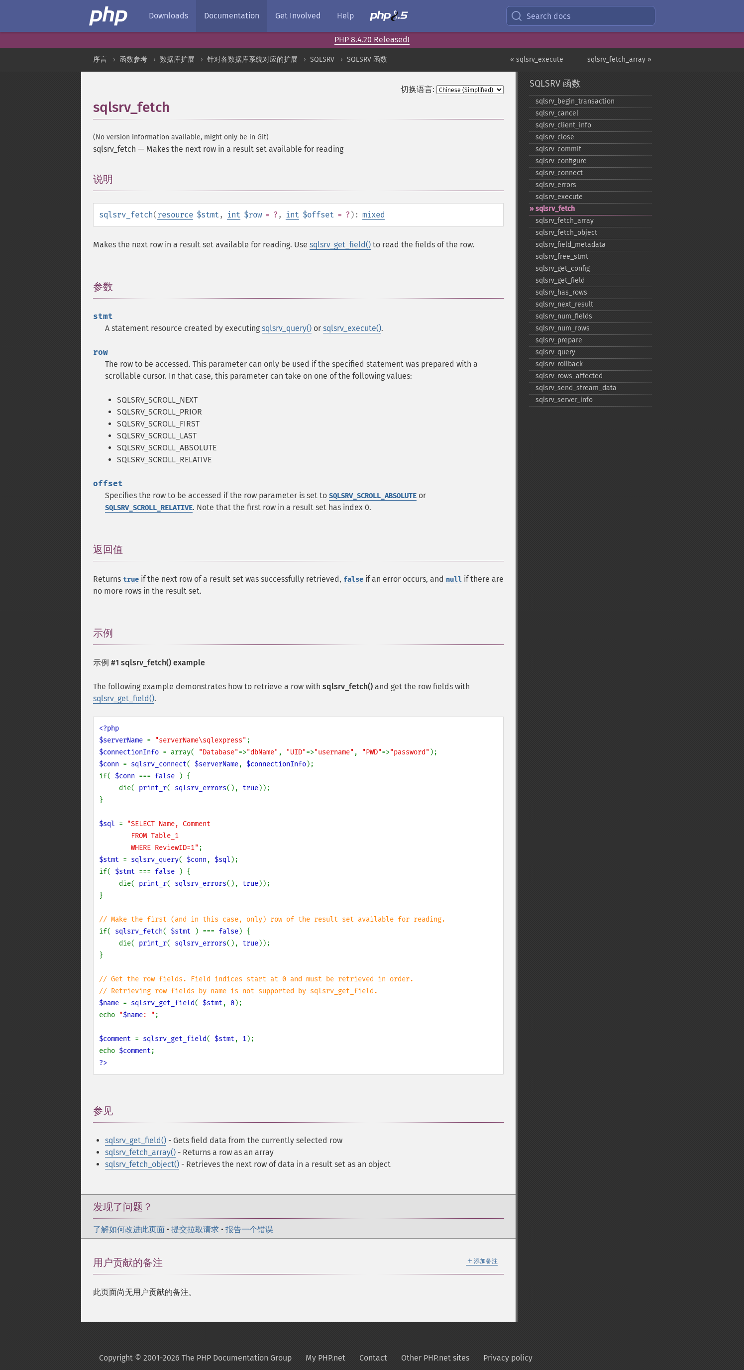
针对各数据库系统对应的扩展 (252, 59)
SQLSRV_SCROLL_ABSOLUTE (373, 496)
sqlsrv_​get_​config (562, 268)
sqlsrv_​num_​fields (563, 316)
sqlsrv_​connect (559, 173)
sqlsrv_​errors (555, 185)
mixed (373, 214)
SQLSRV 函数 (367, 59)
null (454, 579)
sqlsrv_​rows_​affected (569, 376)
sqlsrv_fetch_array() (140, 1152)
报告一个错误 (249, 1229)
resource (175, 214)
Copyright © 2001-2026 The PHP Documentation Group (195, 1358)
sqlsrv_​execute (559, 197)
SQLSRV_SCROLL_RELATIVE (149, 508)
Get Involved (298, 15)
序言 (100, 59)
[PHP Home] (109, 16)
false (353, 579)
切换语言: (417, 89)
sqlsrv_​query (555, 352)
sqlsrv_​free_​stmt (561, 256)
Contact (373, 1358)
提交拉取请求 (195, 1229)
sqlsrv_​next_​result (564, 304)
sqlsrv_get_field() (340, 244)
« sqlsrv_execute (536, 59)
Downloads (168, 15)
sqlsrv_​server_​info (564, 400)
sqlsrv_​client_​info (563, 125)
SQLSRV (322, 59)
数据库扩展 (177, 59)
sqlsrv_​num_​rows (562, 328)
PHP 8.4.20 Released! (372, 39)
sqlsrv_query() (287, 328)
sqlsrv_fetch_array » (619, 59)
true (131, 579)
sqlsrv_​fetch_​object (566, 232)
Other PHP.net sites (435, 1358)
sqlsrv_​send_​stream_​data (576, 388)
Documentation (231, 15)
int (233, 214)
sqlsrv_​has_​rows (561, 292)
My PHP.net (325, 1358)
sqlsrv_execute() (352, 328)
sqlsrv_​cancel (556, 113)
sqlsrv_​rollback (559, 364)
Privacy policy (507, 1358)
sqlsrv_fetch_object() (142, 1164)
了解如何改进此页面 (129, 1229)
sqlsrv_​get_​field (560, 280)
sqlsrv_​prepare (558, 340)
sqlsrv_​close (554, 137)
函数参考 (133, 59)
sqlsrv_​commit (558, 149)
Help (345, 15)
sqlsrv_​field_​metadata (570, 244)
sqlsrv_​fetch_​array (564, 220)
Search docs (540, 16)
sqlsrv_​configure (561, 161)
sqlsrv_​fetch (555, 209)
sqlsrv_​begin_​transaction (575, 101)
